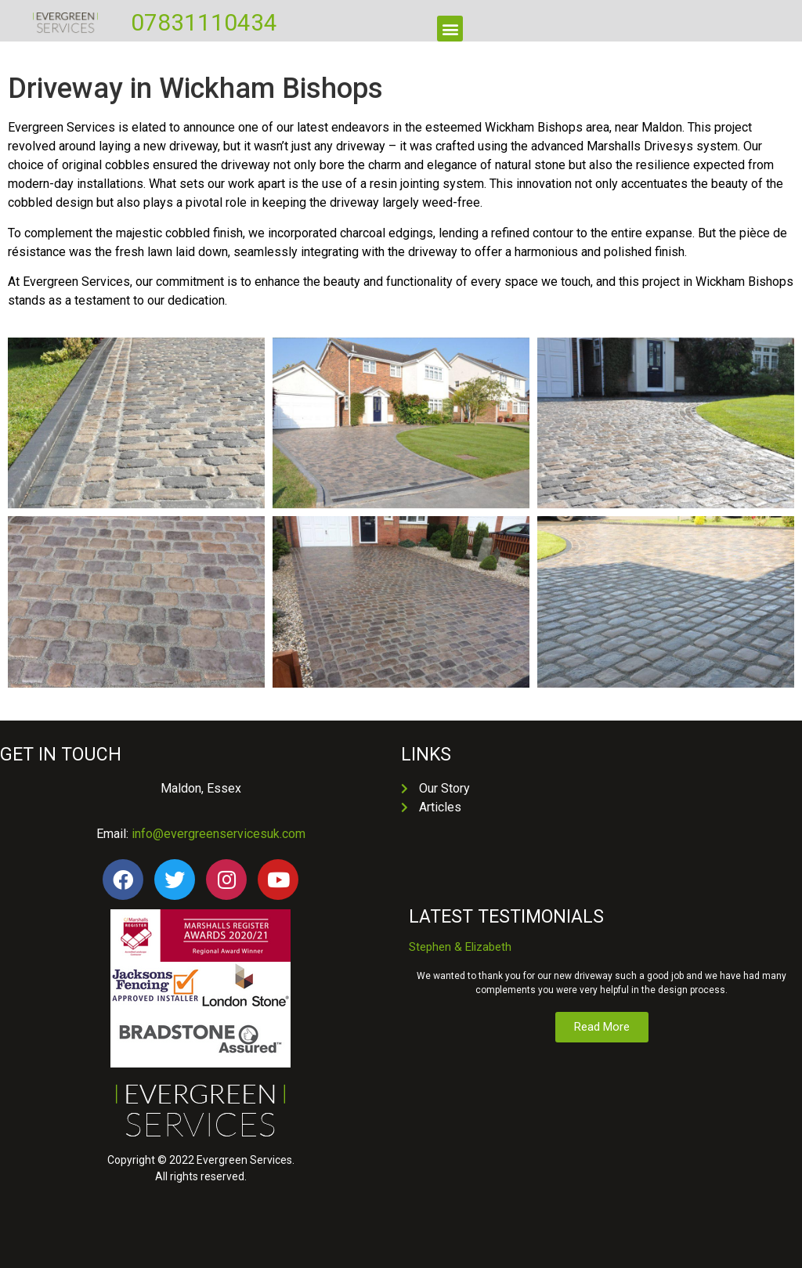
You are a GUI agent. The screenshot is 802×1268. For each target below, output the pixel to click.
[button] (450, 29)
